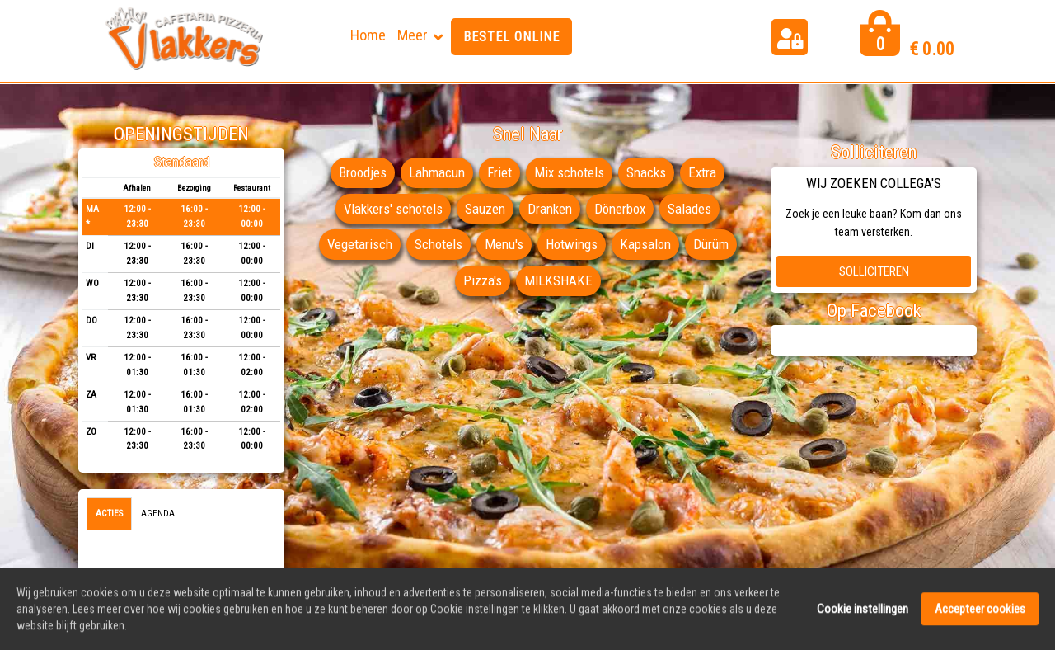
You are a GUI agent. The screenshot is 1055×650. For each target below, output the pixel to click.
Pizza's (482, 280)
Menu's (504, 244)
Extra (702, 172)
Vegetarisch (359, 244)
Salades (689, 208)
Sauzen (485, 208)
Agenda (158, 513)
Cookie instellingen (862, 613)
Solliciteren (874, 271)
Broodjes (363, 172)
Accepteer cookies (980, 613)
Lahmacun (437, 172)
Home (368, 35)
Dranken (550, 208)
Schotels (438, 244)
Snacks (646, 172)
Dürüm (711, 244)
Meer (412, 35)
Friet (499, 172)
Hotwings (572, 244)
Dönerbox (619, 208)
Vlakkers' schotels (393, 208)
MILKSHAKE (558, 280)
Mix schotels (569, 172)
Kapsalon (645, 244)
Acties (109, 513)
